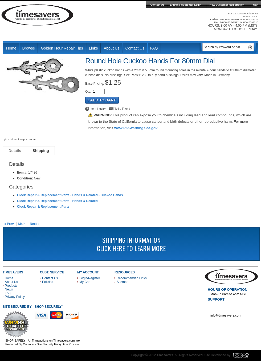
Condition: (25, 178)
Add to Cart (102, 100)
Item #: (22, 172)
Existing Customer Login (185, 4)
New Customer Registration (227, 4)
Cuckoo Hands (111, 195)
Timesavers (37, 15)
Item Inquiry (98, 108)
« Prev (9, 224)
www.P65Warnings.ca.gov (135, 128)
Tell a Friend (122, 108)
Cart (255, 4)
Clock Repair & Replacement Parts (43, 195)
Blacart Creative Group (244, 356)
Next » (34, 224)
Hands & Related (84, 195)
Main (21, 224)
